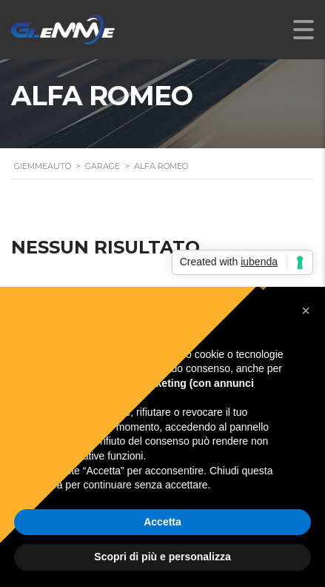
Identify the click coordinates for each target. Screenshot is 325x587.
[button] (306, 310)
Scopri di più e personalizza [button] (162, 557)
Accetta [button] (162, 522)
